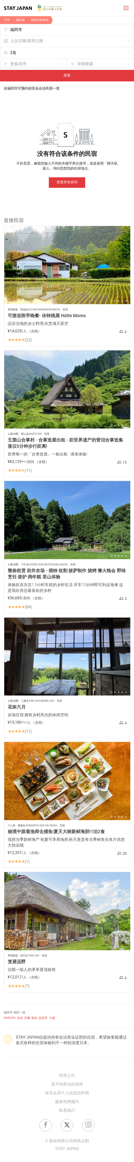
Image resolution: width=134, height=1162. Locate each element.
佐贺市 (43, 1018)
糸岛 (20, 1018)
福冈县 (20, 20)
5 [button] (126, 300)
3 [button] (118, 300)
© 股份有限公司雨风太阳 (67, 1141)
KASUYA (10, 1018)
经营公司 (67, 1076)
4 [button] (122, 300)
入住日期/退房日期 (26, 41)
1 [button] (111, 301)
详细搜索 (85, 64)
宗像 (27, 1018)
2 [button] (114, 300)
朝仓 (34, 1018)
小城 (52, 1018)
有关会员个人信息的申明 (67, 1093)
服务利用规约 (67, 1102)
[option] (67, 265)
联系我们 (67, 1111)
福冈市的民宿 (40, 20)
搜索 (67, 75)
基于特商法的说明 (67, 1084)
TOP (7, 20)
